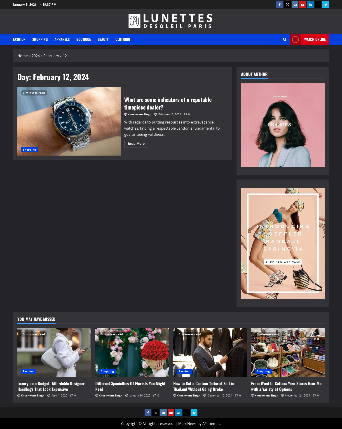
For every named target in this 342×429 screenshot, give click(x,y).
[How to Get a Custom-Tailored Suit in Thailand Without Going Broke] (210, 352)
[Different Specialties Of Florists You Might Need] (132, 352)
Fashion (19, 39)
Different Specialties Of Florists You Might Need (130, 386)
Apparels (62, 39)
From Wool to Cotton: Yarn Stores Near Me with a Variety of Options (286, 386)
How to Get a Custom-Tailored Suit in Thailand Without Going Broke (203, 386)
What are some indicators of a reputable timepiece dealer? (69, 121)
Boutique (83, 39)
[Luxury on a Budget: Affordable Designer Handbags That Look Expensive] (54, 352)
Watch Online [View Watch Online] (308, 39)
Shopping (40, 39)
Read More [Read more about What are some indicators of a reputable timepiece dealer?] (138, 144)
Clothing (122, 39)
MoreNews (187, 423)
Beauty (103, 39)
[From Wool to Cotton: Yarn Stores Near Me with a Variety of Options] (288, 352)
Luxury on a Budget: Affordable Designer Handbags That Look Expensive (51, 386)
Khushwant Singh (139, 114)
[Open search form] (284, 39)
